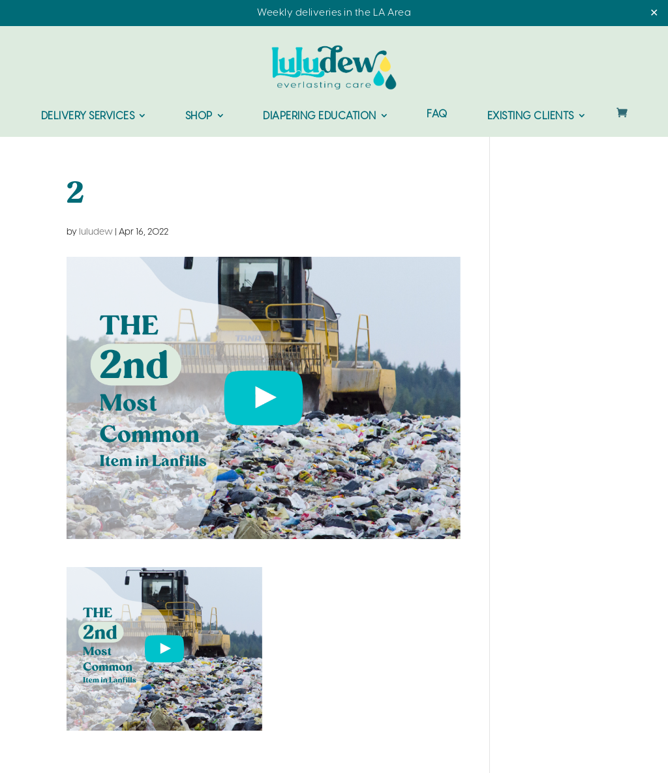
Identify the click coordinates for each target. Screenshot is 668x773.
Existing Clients (530, 116)
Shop (199, 116)
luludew (96, 232)
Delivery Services (88, 116)
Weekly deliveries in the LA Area (334, 13)
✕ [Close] (654, 13)
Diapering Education (319, 116)
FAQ (437, 115)
